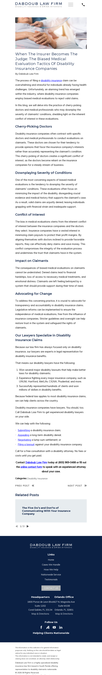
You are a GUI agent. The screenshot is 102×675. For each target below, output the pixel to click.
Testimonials (51, 579)
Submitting (24, 430)
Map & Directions (40, 613)
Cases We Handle (51, 564)
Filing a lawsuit (26, 444)
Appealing (23, 435)
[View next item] (28, 526)
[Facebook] (41, 627)
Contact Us (51, 588)
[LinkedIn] (60, 627)
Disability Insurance (37, 478)
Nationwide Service (51, 574)
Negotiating (24, 439)
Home (51, 559)
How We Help (51, 569)
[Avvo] (47, 627)
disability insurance (51, 80)
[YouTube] (54, 627)
